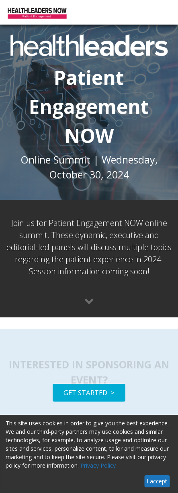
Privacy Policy (98, 465)
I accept (157, 481)
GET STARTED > (89, 392)
